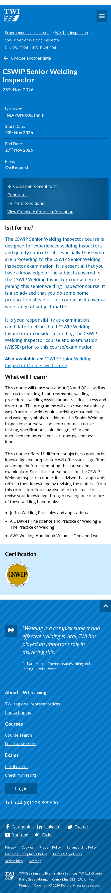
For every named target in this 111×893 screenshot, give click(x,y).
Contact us (17, 195)
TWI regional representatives (32, 704)
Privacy (10, 847)
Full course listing (21, 743)
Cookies (28, 847)
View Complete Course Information (40, 212)
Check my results (21, 775)
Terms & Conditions (67, 854)
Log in (21, 788)
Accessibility (14, 861)
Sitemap (35, 861)
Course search (18, 735)
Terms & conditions (25, 203)
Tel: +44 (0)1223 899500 (31, 802)
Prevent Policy (50, 847)
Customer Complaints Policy (26, 854)
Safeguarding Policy (82, 847)
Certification (16, 766)
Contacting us (18, 712)
